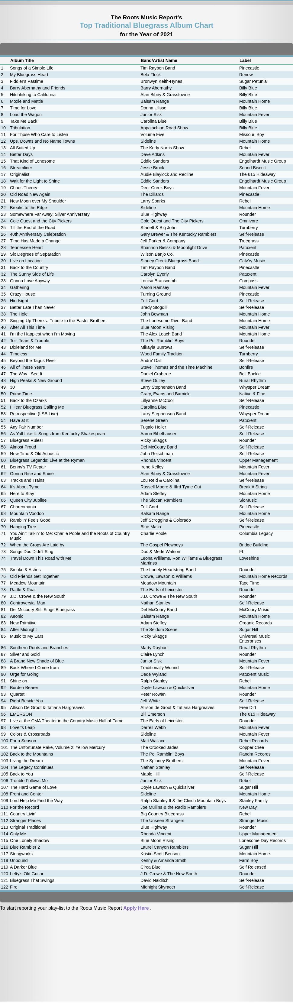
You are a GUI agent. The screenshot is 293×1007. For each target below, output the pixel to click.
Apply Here (136, 908)
